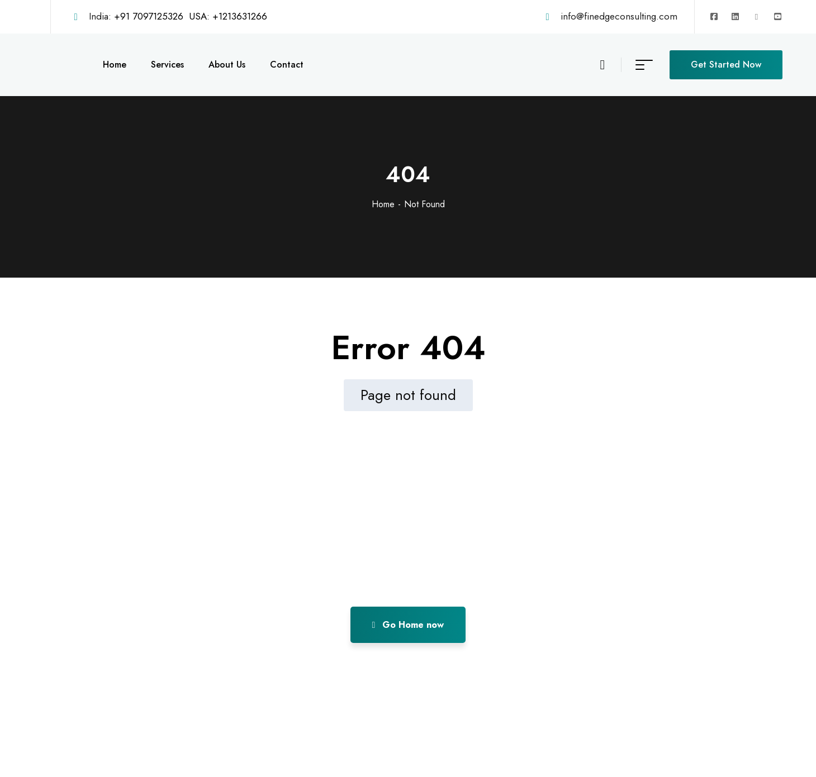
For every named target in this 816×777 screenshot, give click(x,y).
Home (383, 204)
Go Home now (408, 624)
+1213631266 (239, 16)
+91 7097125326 (148, 16)
